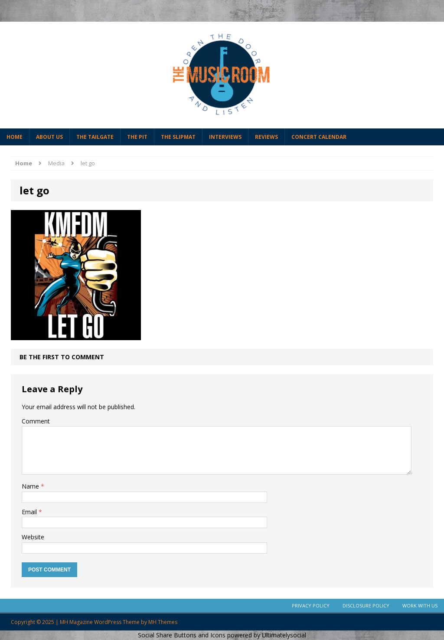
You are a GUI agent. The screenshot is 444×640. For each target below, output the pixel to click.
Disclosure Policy (366, 605)
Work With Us (419, 605)
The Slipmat (178, 137)
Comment (36, 421)
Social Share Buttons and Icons (181, 635)
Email (30, 512)
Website (33, 537)
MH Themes (162, 622)
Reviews (266, 137)
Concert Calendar (318, 137)
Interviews (225, 137)
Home (15, 137)
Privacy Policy (311, 605)
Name (31, 486)
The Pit (137, 137)
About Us (49, 137)
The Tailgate (95, 137)
